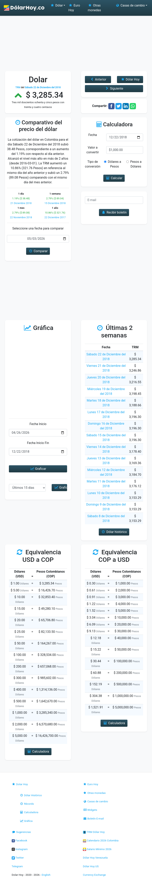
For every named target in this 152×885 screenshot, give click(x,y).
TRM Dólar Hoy (94, 831)
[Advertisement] (76, 41)
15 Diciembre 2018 (55, 203)
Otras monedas (94, 8)
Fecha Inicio (38, 424)
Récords (27, 803)
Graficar (38, 469)
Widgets (90, 809)
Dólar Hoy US (91, 866)
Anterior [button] (98, 79)
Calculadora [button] (38, 751)
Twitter (18, 857)
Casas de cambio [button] (130, 5)
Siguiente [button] (114, 88)
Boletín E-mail (93, 818)
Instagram (20, 849)
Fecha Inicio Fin (38, 443)
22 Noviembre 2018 (21, 217)
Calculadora (29, 812)
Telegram (17, 866)
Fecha (92, 135)
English (46, 874)
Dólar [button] (56, 5)
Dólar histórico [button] (114, 532)
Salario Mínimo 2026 (97, 849)
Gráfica (26, 820)
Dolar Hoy (20, 784)
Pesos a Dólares (135, 164)
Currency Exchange (94, 874)
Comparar (38, 251)
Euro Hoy (74, 8)
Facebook (19, 840)
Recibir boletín (114, 212)
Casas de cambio (95, 801)
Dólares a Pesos (114, 164)
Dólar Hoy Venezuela (95, 857)
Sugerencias (21, 831)
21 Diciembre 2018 (20, 203)
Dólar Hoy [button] (130, 79)
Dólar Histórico (31, 795)
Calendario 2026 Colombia (101, 840)
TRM (17, 87)
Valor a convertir (92, 150)
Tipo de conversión (92, 164)
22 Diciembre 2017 (55, 217)
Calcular (114, 178)
